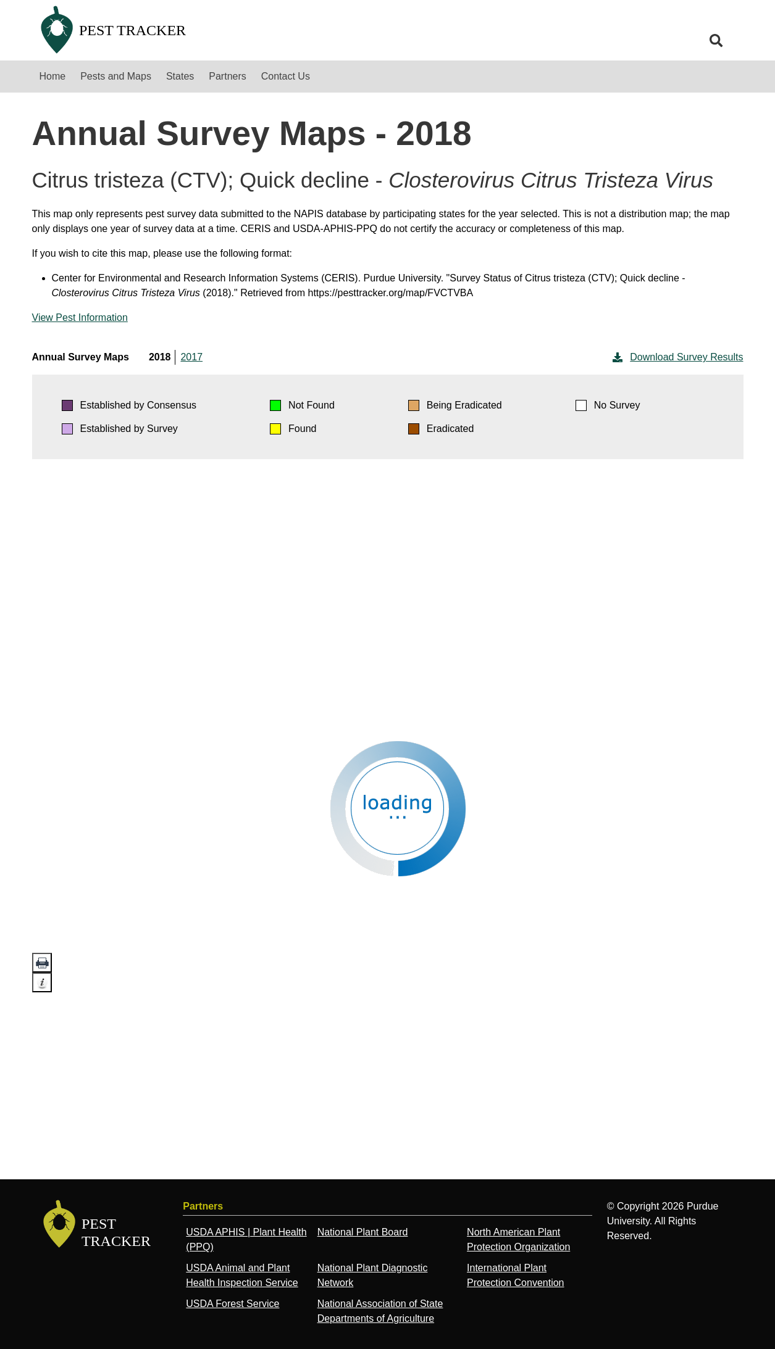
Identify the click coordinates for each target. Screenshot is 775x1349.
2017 (191, 357)
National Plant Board (362, 1232)
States (180, 76)
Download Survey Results (676, 357)
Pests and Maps (115, 76)
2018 (160, 357)
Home (53, 76)
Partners (227, 76)
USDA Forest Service (232, 1303)
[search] (716, 40)
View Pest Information (80, 317)
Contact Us (285, 76)
